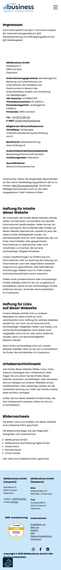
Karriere (34, 530)
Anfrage (14, 502)
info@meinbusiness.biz (27, 120)
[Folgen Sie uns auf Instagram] (33, 549)
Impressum (35, 539)
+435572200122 (19, 499)
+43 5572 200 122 (20, 117)
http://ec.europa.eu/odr (25, 185)
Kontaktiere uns (37, 524)
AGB (32, 533)
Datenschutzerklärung (41, 536)
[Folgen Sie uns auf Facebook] (40, 549)
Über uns (34, 527)
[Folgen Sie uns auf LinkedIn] (47, 549)
